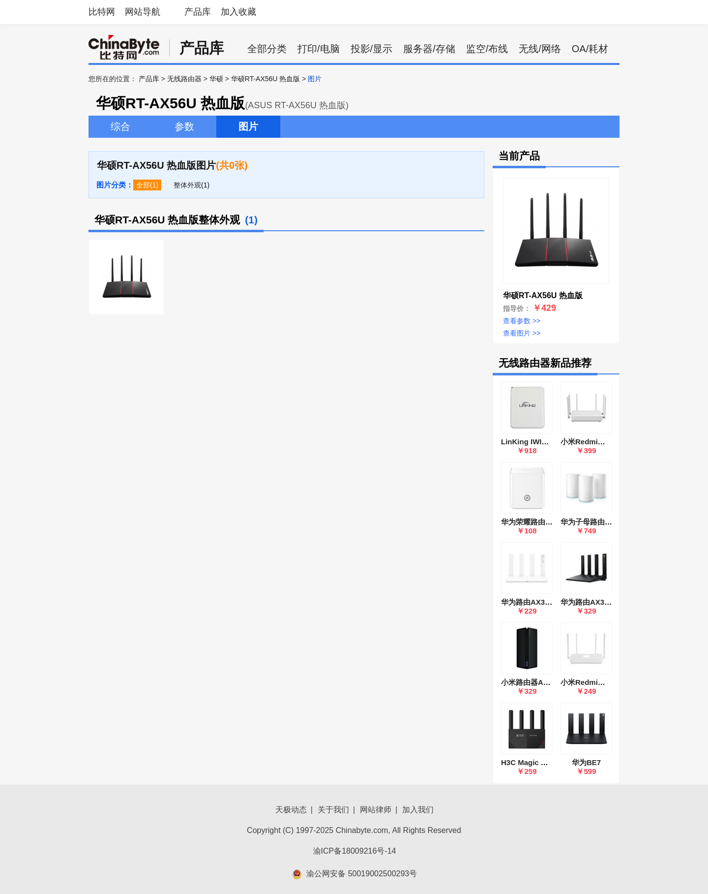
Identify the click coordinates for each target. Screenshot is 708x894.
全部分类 (267, 48)
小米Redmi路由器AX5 (597, 682)
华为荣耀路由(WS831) (537, 522)
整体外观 (187, 185)
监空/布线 (487, 48)
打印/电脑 (318, 48)
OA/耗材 (590, 48)
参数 (184, 126)
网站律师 (375, 809)
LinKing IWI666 (527, 441)
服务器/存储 (429, 48)
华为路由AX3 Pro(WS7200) (606, 602)
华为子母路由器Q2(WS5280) (607, 522)
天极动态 (291, 809)
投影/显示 (372, 48)
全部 (143, 185)
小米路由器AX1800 (532, 682)
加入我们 (418, 809)
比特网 (101, 12)
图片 (248, 126)
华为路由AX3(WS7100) (539, 602)
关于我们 (333, 809)
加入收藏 (238, 12)
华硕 (216, 79)
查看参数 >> (521, 321)
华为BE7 (586, 762)
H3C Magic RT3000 (534, 762)
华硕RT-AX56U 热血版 (265, 79)
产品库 (197, 12)
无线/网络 (540, 48)
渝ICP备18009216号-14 (354, 851)
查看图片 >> (521, 333)
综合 (120, 126)
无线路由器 (184, 79)
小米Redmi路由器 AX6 (598, 441)
